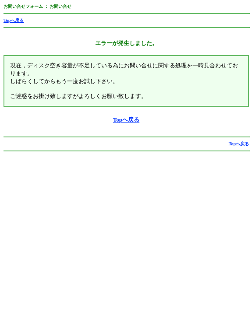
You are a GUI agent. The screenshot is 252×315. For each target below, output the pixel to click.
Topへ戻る (14, 20)
